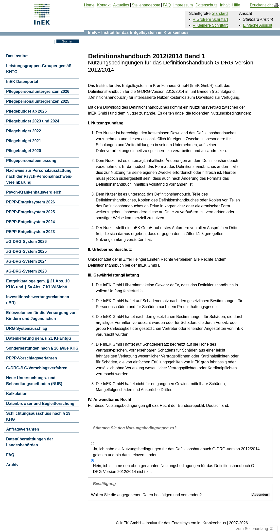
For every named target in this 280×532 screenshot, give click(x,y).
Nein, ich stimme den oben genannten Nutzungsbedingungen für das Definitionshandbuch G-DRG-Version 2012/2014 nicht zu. (174, 469)
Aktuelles (121, 5)
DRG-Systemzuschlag (26, 328)
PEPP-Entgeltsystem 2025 (30, 212)
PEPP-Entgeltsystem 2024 (30, 222)
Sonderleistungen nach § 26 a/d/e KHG (42, 348)
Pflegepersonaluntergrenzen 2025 (37, 101)
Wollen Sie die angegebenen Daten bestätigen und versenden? (146, 495)
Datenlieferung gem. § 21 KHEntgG (38, 338)
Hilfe (236, 5)
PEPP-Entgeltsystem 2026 (30, 202)
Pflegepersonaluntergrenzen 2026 (37, 91)
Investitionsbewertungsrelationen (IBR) (37, 300)
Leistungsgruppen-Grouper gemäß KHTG (38, 69)
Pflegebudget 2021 (23, 141)
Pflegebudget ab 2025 (26, 111)
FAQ (10, 455)
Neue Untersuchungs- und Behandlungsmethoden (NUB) (34, 381)
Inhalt (225, 5)
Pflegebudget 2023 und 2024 (32, 121)
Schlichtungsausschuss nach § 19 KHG (38, 416)
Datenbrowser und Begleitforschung (40, 403)
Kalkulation (16, 394)
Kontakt (103, 5)
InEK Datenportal (22, 81)
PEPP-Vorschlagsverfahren (31, 358)
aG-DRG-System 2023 (26, 271)
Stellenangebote (146, 5)
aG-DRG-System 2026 (26, 241)
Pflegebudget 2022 (23, 131)
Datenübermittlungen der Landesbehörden (29, 442)
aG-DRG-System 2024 (26, 261)
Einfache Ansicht (257, 25)
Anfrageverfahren (22, 429)
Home (89, 5)
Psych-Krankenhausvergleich (33, 192)
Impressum (183, 5)
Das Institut (17, 56)
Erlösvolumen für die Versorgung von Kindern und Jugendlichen (41, 316)
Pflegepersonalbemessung (31, 160)
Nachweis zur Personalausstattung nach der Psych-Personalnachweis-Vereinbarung (39, 176)
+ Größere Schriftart (210, 19)
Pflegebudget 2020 (23, 151)
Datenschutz (206, 5)
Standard (220, 13)
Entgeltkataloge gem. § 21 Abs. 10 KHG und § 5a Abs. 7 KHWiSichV (38, 284)
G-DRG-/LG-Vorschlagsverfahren (37, 368)
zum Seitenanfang (254, 529)
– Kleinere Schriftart (210, 25)
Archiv (12, 465)
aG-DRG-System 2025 (26, 251)
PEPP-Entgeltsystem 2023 (30, 232)
